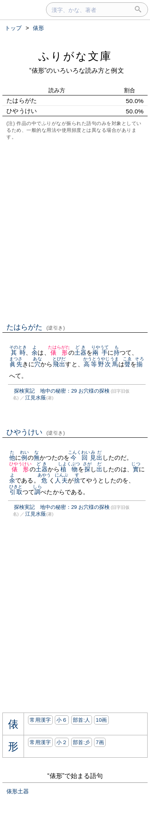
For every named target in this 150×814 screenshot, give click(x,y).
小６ (61, 720)
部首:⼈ (81, 720)
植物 (69, 469)
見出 (96, 457)
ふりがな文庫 (75, 56)
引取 (15, 491)
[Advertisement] (75, 231)
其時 (18, 352)
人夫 (61, 480)
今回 (79, 457)
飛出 (59, 364)
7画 (100, 742)
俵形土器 (17, 791)
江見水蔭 (35, 398)
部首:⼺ (81, 742)
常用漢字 (40, 720)
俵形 (59, 352)
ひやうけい (35, 432)
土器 (80, 352)
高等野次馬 (101, 364)
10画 (101, 720)
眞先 (15, 364)
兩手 (100, 352)
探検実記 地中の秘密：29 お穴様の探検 (62, 391)
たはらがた (35, 327)
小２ (61, 742)
